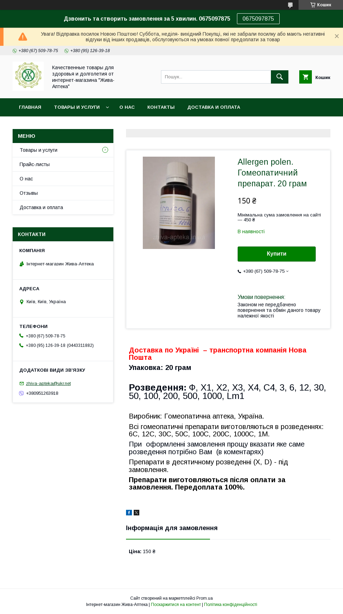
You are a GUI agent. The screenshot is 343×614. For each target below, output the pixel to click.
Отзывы (29, 193)
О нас (127, 107)
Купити (277, 254)
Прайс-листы (35, 164)
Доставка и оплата (213, 107)
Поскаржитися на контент (176, 604)
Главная (30, 107)
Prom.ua (204, 598)
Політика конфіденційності (230, 604)
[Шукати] (279, 77)
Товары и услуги (77, 107)
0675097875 (258, 19)
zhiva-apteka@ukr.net (48, 383)
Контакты (161, 107)
